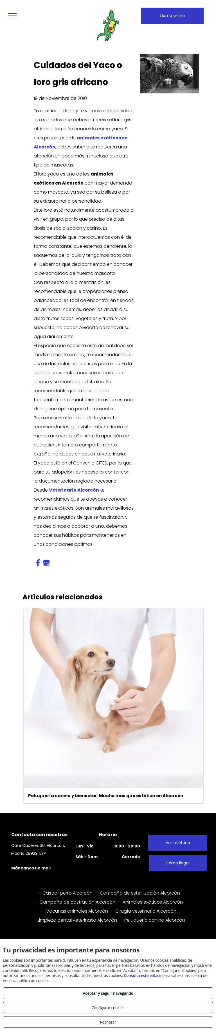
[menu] (12, 15)
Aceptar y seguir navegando (108, 993)
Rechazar (108, 1022)
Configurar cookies (108, 1007)
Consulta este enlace (142, 975)
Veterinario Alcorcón (74, 490)
